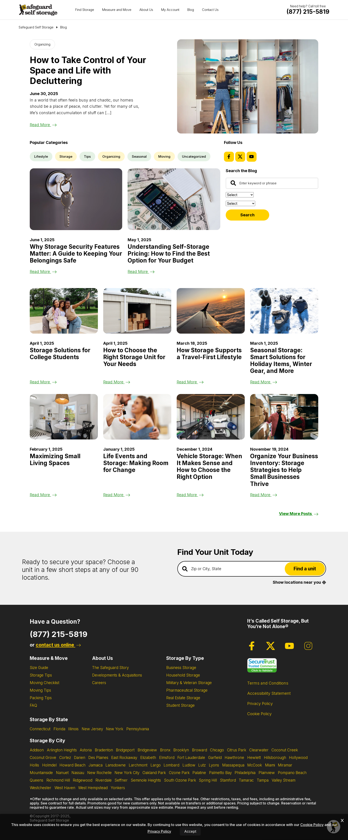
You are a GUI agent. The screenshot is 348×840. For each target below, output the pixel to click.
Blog (190, 10)
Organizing (42, 44)
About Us (146, 10)
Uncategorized (194, 156)
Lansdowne (115, 765)
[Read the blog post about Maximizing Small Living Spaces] (64, 417)
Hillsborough (275, 757)
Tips (87, 156)
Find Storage (84, 10)
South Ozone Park (180, 780)
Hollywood (298, 757)
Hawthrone (234, 757)
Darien (79, 757)
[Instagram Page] (308, 645)
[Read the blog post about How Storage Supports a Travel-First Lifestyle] (211, 311)
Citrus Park (236, 750)
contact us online (58, 645)
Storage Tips (41, 675)
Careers (99, 683)
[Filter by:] (240, 203)
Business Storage (181, 667)
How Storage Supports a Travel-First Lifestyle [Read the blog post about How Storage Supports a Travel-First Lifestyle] (209, 353)
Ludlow (188, 765)
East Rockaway (124, 757)
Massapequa (233, 765)
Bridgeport (125, 750)
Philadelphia (245, 772)
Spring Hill (208, 780)
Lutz (202, 765)
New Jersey (92, 729)
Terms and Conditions (267, 683)
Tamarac (246, 780)
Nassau (77, 772)
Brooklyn (181, 750)
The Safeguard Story (110, 667)
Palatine (199, 772)
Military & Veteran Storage (189, 683)
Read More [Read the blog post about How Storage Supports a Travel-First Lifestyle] (190, 382)
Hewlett (254, 757)
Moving (164, 156)
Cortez (65, 757)
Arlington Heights (62, 750)
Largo (155, 765)
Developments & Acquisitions (117, 675)
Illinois (73, 729)
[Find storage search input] (251, 569)
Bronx (165, 750)
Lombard (171, 765)
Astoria (86, 750)
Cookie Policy (259, 713)
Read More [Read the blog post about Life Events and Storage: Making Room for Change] (116, 494)
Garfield (215, 757)
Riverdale (103, 780)
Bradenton (104, 750)
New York (114, 729)
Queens (36, 780)
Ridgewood (82, 780)
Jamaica (96, 765)
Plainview (267, 772)
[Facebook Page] (229, 157)
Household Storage (183, 675)
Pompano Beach (292, 772)
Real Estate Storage (183, 698)
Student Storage (180, 705)
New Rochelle (99, 772)
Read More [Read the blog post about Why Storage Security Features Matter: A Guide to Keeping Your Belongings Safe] (43, 271)
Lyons (214, 765)
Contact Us (210, 10)
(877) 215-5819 (58, 634)
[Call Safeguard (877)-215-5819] (308, 11)
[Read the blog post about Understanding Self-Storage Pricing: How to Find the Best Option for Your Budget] (174, 199)
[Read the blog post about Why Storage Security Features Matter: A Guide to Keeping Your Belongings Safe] (76, 199)
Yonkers (118, 788)
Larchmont (138, 765)
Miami (270, 765)
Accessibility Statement (269, 693)
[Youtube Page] (252, 157)
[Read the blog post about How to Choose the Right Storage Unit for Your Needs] (137, 311)
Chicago (217, 750)
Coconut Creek (284, 750)
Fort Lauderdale (191, 757)
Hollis (34, 765)
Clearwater (259, 750)
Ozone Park (179, 772)
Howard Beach (72, 765)
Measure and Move (116, 10)
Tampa (263, 780)
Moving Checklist (44, 683)
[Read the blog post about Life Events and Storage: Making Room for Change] (137, 417)
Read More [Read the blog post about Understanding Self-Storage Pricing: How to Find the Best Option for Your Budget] (141, 271)
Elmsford (166, 757)
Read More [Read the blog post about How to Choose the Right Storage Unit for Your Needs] (116, 382)
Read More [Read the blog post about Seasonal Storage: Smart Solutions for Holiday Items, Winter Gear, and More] (263, 382)
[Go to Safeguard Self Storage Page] (36, 27)
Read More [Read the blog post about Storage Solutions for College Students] (43, 382)
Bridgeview (147, 750)
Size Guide (39, 667)
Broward (199, 750)
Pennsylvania (137, 729)
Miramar (285, 765)
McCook (254, 765)
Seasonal (139, 156)
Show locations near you (299, 582)
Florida (59, 729)
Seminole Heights (146, 780)
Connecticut (40, 729)
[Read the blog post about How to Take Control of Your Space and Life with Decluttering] (247, 86)
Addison (37, 750)
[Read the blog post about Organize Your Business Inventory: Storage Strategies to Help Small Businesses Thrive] (284, 417)
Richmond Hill (58, 780)
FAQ (33, 705)
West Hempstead (93, 788)
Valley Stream (283, 780)
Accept (190, 831)
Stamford (228, 780)
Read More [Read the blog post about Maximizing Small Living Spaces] (43, 494)
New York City (127, 772)
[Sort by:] (240, 194)
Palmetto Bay (220, 772)
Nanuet (62, 772)
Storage (65, 156)
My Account (170, 10)
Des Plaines (98, 757)
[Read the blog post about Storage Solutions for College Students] (64, 311)
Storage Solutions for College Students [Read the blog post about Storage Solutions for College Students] (60, 353)
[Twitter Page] (240, 157)
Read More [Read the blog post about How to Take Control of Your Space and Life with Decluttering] (43, 124)
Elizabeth (148, 757)
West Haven (64, 788)
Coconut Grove (43, 757)
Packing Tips (41, 698)
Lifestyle (41, 156)
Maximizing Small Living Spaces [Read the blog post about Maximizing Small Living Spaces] (55, 459)
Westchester (40, 788)
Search (247, 215)
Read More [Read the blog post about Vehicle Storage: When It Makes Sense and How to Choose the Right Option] (190, 494)
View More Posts (298, 513)
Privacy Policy (260, 703)
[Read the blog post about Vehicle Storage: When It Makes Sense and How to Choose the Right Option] (211, 417)
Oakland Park (154, 772)
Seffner (121, 780)
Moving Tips (40, 690)
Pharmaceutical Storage (187, 690)
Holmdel (49, 765)
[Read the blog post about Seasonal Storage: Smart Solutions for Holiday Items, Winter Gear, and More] (284, 311)
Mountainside (41, 772)
